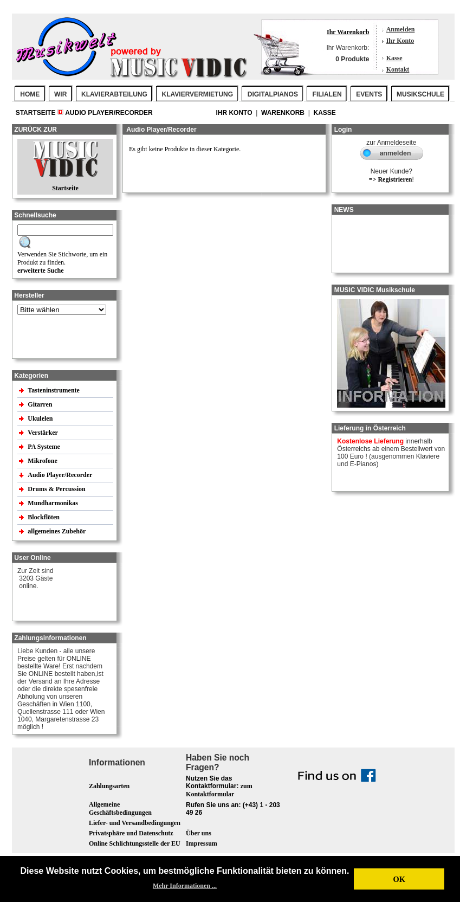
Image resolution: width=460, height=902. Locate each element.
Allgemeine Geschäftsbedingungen (120, 808)
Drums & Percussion (57, 489)
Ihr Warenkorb (348, 32)
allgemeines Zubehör (57, 531)
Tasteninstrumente (54, 390)
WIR (60, 94)
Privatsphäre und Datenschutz (131, 833)
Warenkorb (283, 113)
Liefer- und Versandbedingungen (134, 823)
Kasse (394, 58)
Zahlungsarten (109, 786)
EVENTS (369, 94)
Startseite (36, 113)
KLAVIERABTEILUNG (114, 94)
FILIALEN (327, 94)
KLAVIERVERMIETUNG (198, 94)
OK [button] (399, 879)
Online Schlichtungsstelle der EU (134, 843)
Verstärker (43, 432)
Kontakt (398, 69)
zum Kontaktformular (219, 790)
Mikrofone (43, 461)
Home (30, 94)
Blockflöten (44, 517)
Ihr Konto (400, 40)
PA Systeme (44, 446)
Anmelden (400, 29)
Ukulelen (41, 418)
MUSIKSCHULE (420, 94)
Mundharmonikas (53, 503)
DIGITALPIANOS (273, 94)
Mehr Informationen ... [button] (185, 886)
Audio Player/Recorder (109, 113)
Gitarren (41, 404)
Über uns (198, 833)
